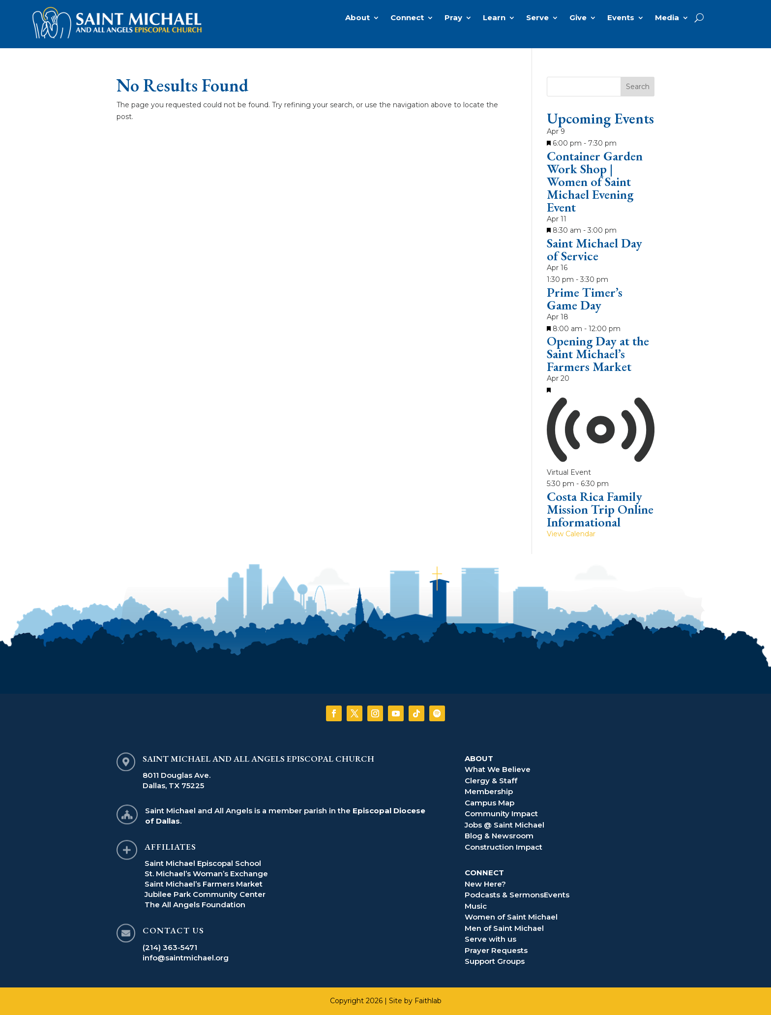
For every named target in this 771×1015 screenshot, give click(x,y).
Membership (489, 791)
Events (620, 18)
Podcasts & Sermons (504, 894)
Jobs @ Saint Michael (504, 825)
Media (667, 18)
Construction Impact (503, 847)
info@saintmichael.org (186, 957)
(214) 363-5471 (170, 947)
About (357, 18)
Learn (494, 18)
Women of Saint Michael (511, 917)
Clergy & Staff (491, 780)
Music (476, 906)
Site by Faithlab (415, 1000)
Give (578, 18)
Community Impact (501, 813)
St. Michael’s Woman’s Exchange (206, 873)
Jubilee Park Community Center (205, 894)
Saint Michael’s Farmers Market (204, 884)
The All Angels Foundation (195, 904)
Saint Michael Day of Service (594, 249)
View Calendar (571, 533)
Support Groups (495, 961)
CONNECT (484, 872)
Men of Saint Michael (504, 928)
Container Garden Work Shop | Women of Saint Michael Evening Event (595, 181)
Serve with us (490, 939)
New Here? (485, 884)
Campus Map (489, 802)
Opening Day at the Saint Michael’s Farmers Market (598, 354)
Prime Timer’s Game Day (585, 298)
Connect (407, 18)
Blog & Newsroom (499, 835)
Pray (453, 18)
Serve (537, 18)
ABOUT (479, 758)
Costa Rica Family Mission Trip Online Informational (600, 509)
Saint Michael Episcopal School (203, 863)
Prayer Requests (496, 950)
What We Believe (498, 769)
